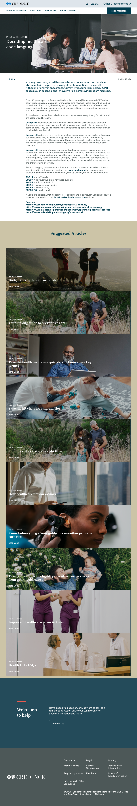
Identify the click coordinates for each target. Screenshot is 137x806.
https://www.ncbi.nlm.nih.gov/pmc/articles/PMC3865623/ (56, 204)
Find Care (35, 11)
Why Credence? (68, 11)
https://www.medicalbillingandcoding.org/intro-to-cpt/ (54, 212)
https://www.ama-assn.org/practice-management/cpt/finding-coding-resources (68, 209)
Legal (89, 760)
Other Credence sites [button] (117, 3)
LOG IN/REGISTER (119, 11)
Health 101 (50, 11)
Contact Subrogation (92, 767)
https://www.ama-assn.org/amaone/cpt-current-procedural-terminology (64, 207)
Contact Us (69, 760)
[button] (87, 4)
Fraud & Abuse (71, 765)
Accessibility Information (115, 767)
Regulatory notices (73, 773)
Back (10, 79)
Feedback (91, 773)
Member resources (16, 11)
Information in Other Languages (74, 782)
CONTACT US (58, 723)
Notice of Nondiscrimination (117, 774)
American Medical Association (70, 197)
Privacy (112, 760)
